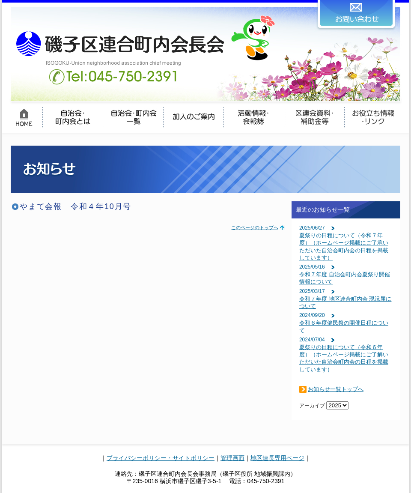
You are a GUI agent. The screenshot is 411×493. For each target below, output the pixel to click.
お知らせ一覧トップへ (335, 389)
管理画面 (232, 457)
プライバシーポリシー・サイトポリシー (160, 457)
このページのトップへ (254, 227)
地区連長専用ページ (277, 457)
